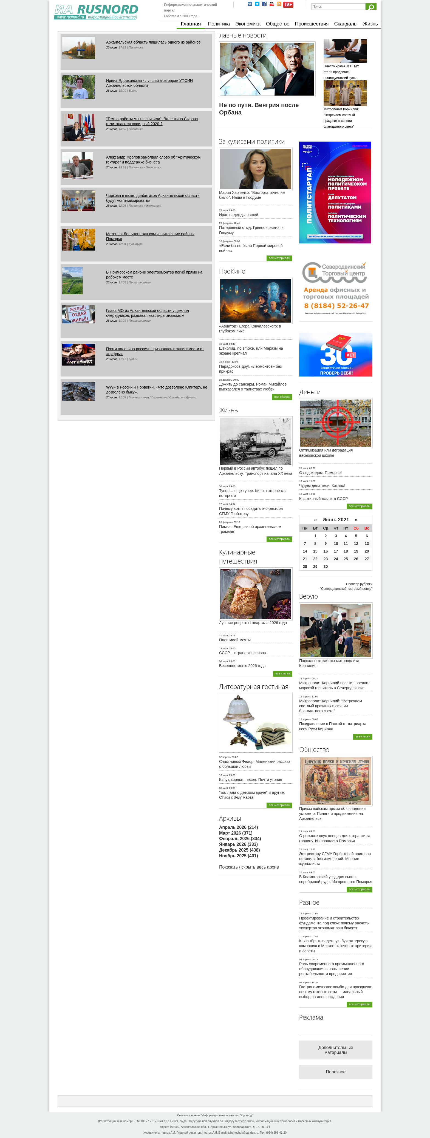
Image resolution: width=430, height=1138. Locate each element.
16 (326, 551)
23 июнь (112, 47)
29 (315, 566)
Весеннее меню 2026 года (242, 665)
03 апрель (305, 982)
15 (315, 551)
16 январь (225, 361)
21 (305, 559)
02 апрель (225, 757)
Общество (278, 24)
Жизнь (370, 24)
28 (305, 566)
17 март (223, 504)
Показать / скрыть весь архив (249, 867)
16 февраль (226, 241)
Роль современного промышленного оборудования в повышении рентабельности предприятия (331, 969)
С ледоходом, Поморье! (320, 472)
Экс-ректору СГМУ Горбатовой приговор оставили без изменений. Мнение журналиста (335, 859)
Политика (219, 24)
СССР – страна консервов (242, 653)
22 (315, 559)
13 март (303, 481)
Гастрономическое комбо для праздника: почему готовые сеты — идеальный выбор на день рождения (335, 992)
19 (356, 551)
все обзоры (282, 396)
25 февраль (226, 223)
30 (326, 566)
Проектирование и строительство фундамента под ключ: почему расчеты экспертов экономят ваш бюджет (334, 923)
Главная (191, 24)
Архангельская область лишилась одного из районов (153, 42)
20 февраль (226, 522)
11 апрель (305, 936)
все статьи (282, 673)
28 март (303, 468)
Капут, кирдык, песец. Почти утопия (250, 779)
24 (336, 559)
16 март (223, 775)
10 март (223, 344)
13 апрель (305, 913)
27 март (223, 635)
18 (346, 551)
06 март (223, 661)
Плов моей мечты (235, 640)
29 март (303, 831)
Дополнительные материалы (335, 1050)
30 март (223, 486)
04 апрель (305, 959)
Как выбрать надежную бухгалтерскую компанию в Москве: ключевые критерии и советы (335, 946)
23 (326, 559)
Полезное (336, 1072)
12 (356, 543)
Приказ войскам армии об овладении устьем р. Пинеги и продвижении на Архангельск (332, 813)
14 (305, 551)
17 (336, 551)
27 (367, 559)
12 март (303, 494)
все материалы (279, 258)
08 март (223, 788)
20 (367, 551)
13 (367, 543)
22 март (303, 872)
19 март (223, 648)
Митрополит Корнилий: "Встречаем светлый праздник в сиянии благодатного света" (330, 706)
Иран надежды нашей (238, 214)
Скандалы (346, 24)
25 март (223, 210)
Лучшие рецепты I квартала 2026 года (253, 622)
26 (356, 559)
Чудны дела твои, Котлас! (322, 485)
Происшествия (312, 24)
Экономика (248, 24)
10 (336, 543)
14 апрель (305, 678)
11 (346, 543)
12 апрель (305, 696)
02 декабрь (225, 379)
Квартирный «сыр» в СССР (323, 498)
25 (346, 559)
